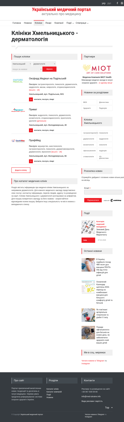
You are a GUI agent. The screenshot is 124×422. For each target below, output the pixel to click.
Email (87, 188)
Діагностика (104, 102)
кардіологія (103, 139)
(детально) (41, 121)
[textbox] (26, 69)
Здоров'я (87, 108)
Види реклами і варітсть (92, 401)
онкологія (103, 145)
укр (104, 3)
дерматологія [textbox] (39, 64)
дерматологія (88, 139)
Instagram (86, 363)
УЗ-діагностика (103, 157)
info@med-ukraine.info (91, 396)
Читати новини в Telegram (93, 361)
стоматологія (88, 157)
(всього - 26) (56, 152)
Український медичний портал (31, 414)
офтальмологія (89, 151)
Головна (17, 23)
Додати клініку (21, 170)
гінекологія (103, 133)
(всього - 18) (34, 90)
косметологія (88, 145)
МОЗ (85, 102)
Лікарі (48, 23)
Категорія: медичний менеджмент (101, 224)
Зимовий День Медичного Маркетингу (102, 232)
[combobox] (21, 64)
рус (109, 3)
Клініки (38, 23)
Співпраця (81, 23)
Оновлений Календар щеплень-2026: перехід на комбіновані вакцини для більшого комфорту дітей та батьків (104, 292)
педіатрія (102, 151)
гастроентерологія (90, 133)
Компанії (58, 23)
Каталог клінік (52, 389)
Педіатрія (103, 108)
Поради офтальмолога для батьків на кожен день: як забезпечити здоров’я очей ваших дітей (103, 335)
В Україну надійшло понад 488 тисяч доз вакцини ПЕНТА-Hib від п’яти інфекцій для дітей (103, 267)
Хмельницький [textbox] (19, 64)
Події (68, 23)
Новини (28, 23)
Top (107, 407)
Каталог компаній (54, 392)
